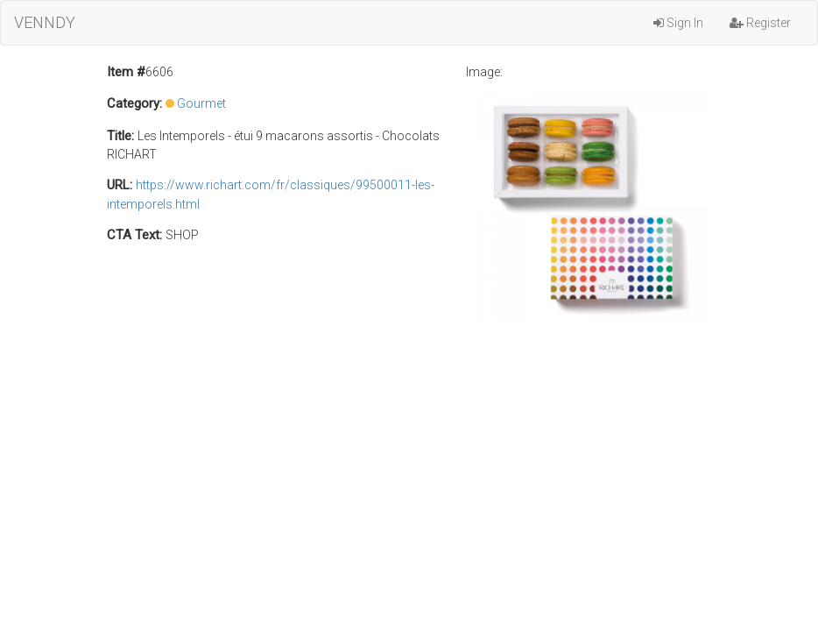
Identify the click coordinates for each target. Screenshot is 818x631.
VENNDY (44, 22)
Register (760, 23)
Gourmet (201, 103)
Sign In (678, 23)
